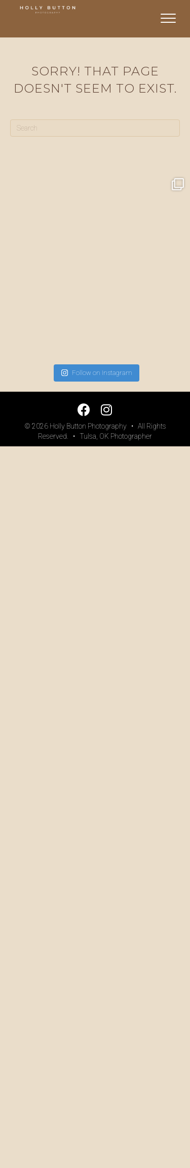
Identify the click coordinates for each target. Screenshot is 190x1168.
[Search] (95, 128)
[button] (83, 409)
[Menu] (168, 18)
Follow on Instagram (96, 373)
